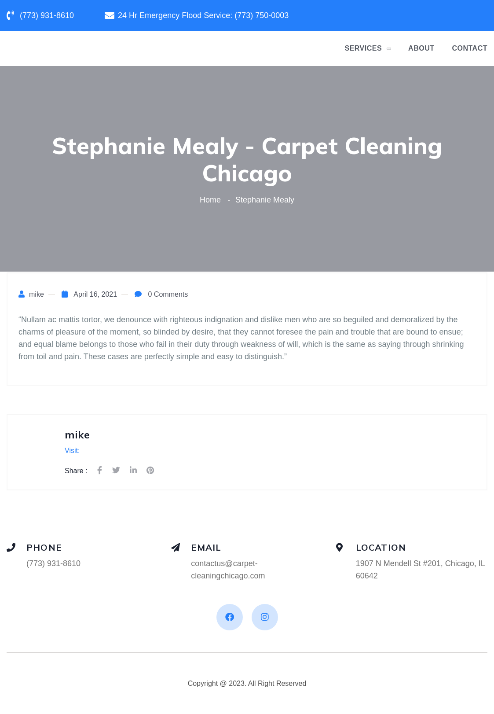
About (421, 48)
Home (212, 199)
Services (363, 48)
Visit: (72, 450)
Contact (469, 48)
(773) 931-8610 (53, 563)
